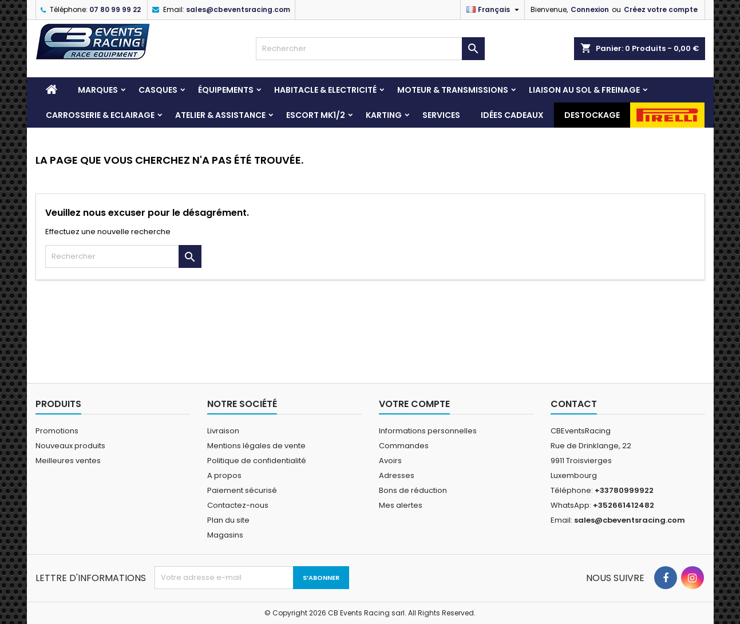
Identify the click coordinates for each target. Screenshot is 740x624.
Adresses (396, 475)
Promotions (56, 430)
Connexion (590, 9)
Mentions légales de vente (256, 445)
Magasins (225, 535)
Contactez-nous (237, 505)
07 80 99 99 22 (115, 9)
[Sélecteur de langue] (494, 9)
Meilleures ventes (68, 460)
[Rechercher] (370, 48)
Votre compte (414, 403)
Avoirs (390, 460)
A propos (224, 475)
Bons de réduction (413, 490)
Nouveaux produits (70, 445)
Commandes (404, 445)
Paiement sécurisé (242, 490)
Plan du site (228, 520)
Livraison (223, 430)
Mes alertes (400, 505)
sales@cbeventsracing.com (238, 9)
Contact (574, 403)
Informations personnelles (428, 430)
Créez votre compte (661, 9)
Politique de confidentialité (256, 460)
